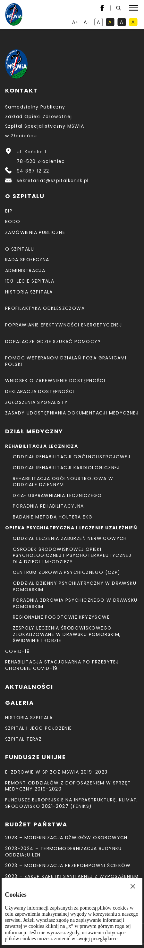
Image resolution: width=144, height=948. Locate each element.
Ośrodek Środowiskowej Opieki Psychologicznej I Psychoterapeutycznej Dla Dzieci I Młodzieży (72, 555)
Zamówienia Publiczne (35, 232)
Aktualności (29, 687)
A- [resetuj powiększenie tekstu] (87, 22)
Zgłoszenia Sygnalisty (36, 402)
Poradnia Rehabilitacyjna (48, 506)
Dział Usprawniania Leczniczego (57, 495)
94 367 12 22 (33, 171)
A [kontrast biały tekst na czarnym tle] (123, 22)
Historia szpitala (29, 292)
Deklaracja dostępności (39, 391)
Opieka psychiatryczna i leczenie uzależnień (71, 528)
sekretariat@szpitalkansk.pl (53, 180)
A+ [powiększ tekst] (76, 22)
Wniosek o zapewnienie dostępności (55, 380)
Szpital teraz (23, 739)
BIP (9, 211)
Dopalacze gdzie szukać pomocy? (53, 341)
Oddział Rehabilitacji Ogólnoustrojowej (71, 457)
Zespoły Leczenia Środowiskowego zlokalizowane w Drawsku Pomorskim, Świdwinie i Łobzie (67, 634)
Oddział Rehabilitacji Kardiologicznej (66, 467)
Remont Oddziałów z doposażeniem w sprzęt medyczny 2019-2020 (68, 786)
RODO (13, 221)
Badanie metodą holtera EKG (52, 517)
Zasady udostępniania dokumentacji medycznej (72, 413)
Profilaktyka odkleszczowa (45, 308)
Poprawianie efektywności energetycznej (63, 325)
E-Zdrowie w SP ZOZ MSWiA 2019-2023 (56, 772)
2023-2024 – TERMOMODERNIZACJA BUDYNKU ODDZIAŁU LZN (63, 851)
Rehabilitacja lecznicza (41, 446)
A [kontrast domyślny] (100, 22)
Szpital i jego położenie (38, 728)
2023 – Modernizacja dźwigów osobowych (66, 837)
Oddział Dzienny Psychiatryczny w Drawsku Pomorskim (74, 586)
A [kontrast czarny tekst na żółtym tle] (134, 22)
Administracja (25, 270)
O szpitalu (19, 249)
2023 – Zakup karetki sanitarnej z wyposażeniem (72, 876)
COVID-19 (17, 651)
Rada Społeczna (27, 259)
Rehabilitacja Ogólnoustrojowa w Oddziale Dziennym (63, 481)
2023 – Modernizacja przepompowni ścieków (68, 865)
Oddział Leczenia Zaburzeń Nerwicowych (70, 538)
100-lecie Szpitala (29, 281)
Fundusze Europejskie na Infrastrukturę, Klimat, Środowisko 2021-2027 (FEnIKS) (71, 803)
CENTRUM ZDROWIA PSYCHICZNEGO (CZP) (67, 572)
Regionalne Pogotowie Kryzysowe (61, 617)
